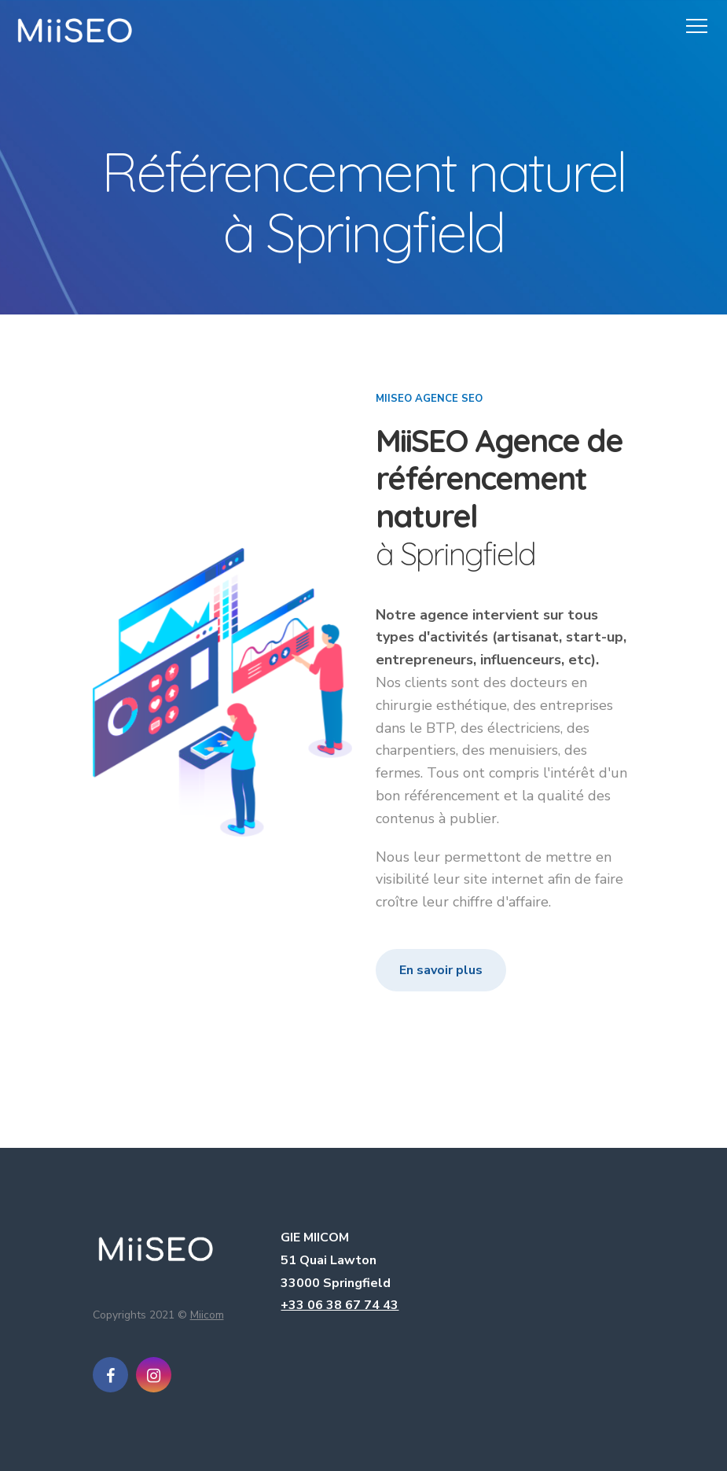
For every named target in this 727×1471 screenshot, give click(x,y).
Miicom (207, 1314)
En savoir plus (441, 970)
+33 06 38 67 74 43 (339, 1305)
